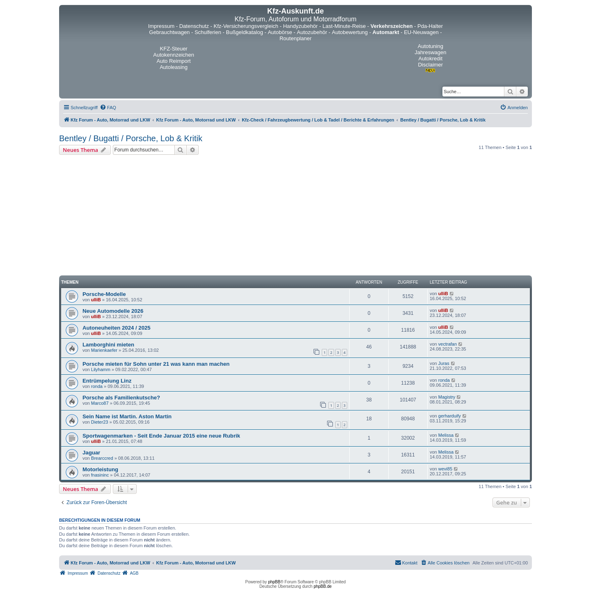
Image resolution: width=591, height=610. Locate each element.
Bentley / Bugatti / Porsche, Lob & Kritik (130, 138)
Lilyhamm (100, 369)
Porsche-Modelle (104, 294)
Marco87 (100, 403)
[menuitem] (108, 107)
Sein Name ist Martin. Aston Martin (127, 416)
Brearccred (102, 458)
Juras (443, 363)
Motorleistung (100, 469)
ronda (97, 386)
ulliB (96, 299)
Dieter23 (99, 422)
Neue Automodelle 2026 (112, 311)
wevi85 (445, 468)
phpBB (274, 582)
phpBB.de (323, 586)
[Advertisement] (295, 216)
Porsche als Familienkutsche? (121, 397)
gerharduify (449, 415)
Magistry (447, 396)
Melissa (446, 435)
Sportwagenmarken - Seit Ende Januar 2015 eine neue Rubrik (161, 436)
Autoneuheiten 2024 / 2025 (116, 328)
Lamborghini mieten (108, 345)
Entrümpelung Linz (106, 381)
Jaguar (91, 452)
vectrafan (447, 344)
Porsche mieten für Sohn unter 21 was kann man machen (155, 364)
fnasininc (100, 474)
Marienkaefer (104, 350)
